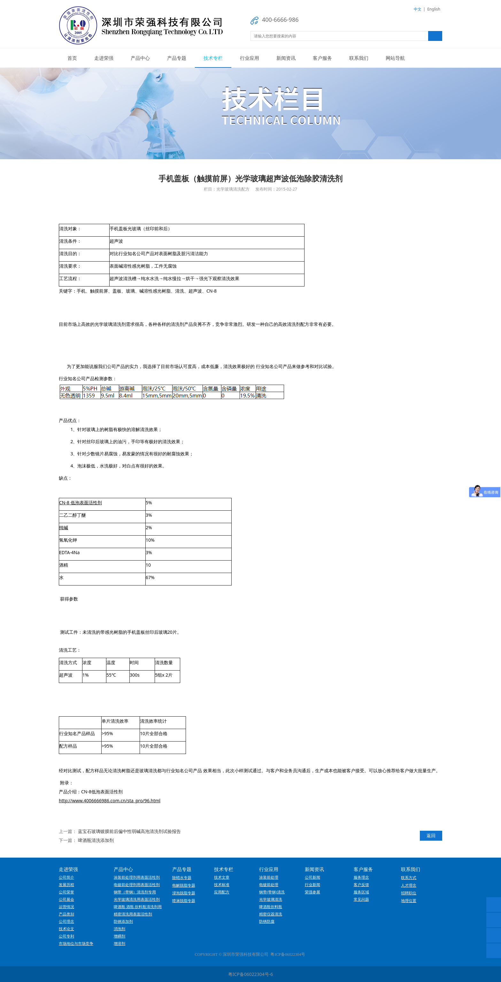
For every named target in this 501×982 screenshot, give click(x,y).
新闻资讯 (286, 58)
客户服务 (322, 58)
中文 (417, 9)
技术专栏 (213, 58)
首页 (72, 58)
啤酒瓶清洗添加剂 (96, 840)
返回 (431, 835)
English (433, 9)
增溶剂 (119, 943)
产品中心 (140, 58)
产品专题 (176, 58)
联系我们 (358, 58)
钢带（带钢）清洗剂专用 (135, 892)
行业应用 (249, 58)
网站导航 (395, 58)
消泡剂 (119, 929)
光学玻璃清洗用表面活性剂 (137, 899)
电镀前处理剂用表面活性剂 (137, 885)
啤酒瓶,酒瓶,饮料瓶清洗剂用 (138, 907)
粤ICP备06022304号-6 (250, 974)
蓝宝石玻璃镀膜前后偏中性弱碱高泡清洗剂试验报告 (129, 831)
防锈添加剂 (123, 921)
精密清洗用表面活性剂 (133, 914)
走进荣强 (103, 58)
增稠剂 (119, 936)
